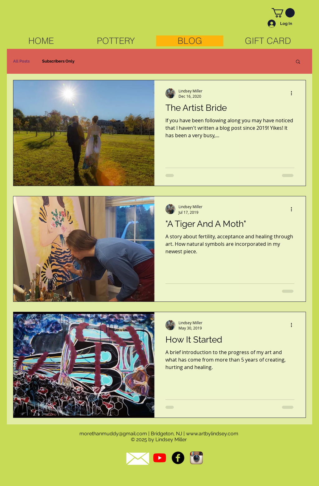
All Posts (21, 61)
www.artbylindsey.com (212, 434)
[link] (283, 12)
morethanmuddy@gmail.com (113, 434)
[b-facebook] (178, 457)
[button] (298, 62)
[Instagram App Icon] (196, 457)
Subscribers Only (58, 61)
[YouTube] (159, 457)
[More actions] (293, 93)
